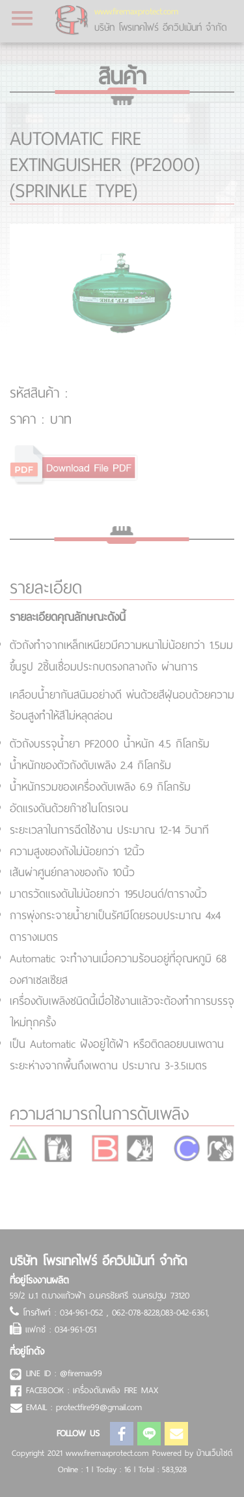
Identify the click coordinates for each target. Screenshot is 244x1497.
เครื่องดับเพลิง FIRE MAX (115, 1390)
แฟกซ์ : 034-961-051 (60, 1329)
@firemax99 (81, 1373)
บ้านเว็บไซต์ (214, 1453)
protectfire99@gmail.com (99, 1407)
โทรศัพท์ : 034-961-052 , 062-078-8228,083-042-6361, (116, 1312)
